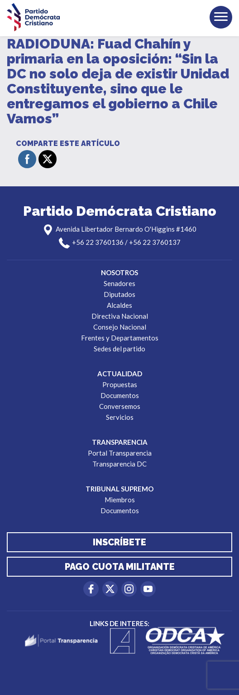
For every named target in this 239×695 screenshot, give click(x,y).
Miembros (120, 500)
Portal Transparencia (120, 453)
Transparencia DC (119, 464)
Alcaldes (119, 305)
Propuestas (119, 384)
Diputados (119, 294)
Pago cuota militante (120, 566)
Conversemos (119, 406)
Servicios (120, 417)
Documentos (119, 395)
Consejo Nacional (119, 327)
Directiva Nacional (119, 316)
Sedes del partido (119, 349)
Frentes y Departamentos (119, 338)
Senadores (119, 283)
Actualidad (119, 373)
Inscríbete (119, 542)
